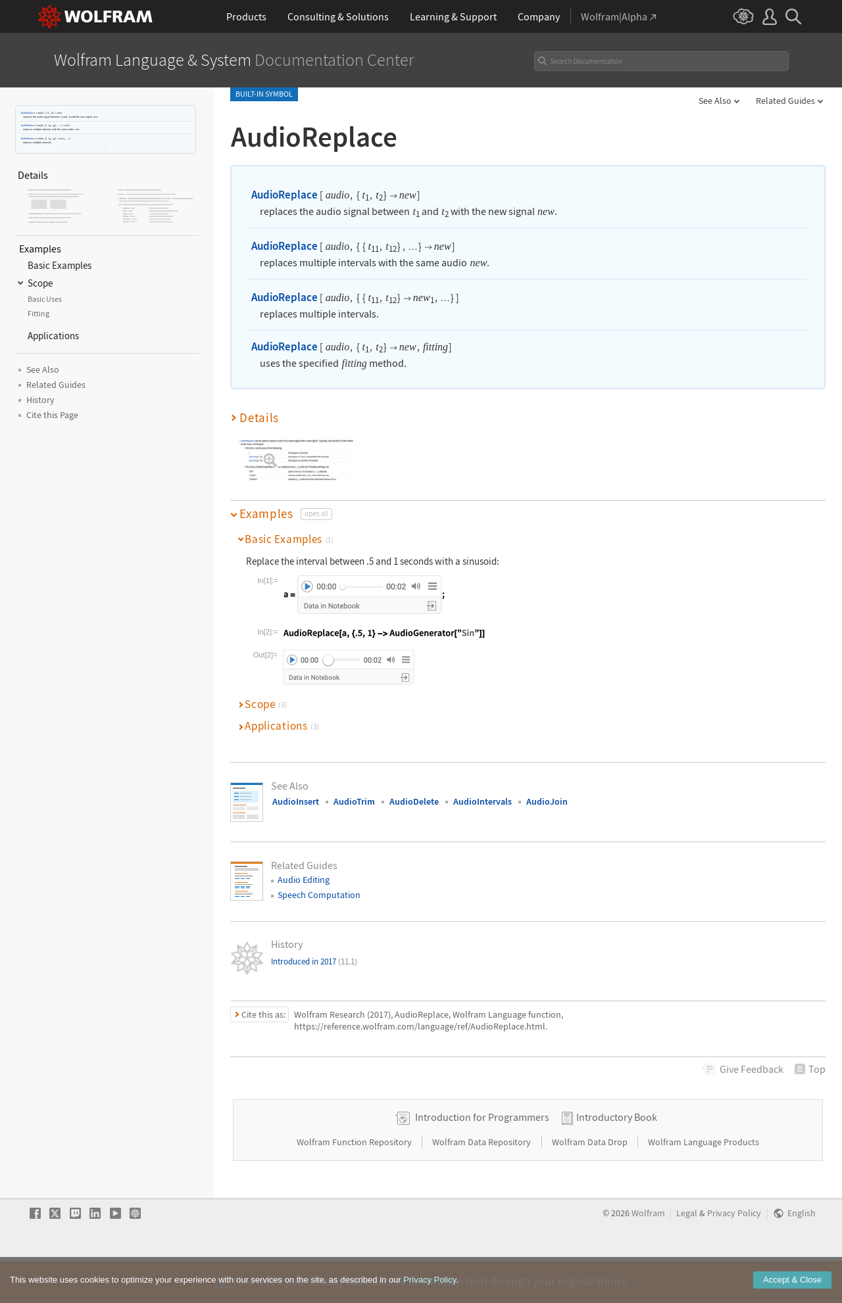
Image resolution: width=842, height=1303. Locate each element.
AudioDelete (414, 801)
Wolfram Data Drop (591, 1183)
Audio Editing (304, 880)
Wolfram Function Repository (355, 1183)
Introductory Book (616, 1158)
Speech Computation (319, 895)
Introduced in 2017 (314, 961)
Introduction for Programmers (482, 1158)
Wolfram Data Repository (482, 1183)
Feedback (751, 1069)
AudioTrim (354, 801)
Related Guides (785, 101)
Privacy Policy (734, 1254)
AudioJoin (547, 801)
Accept (792, 1280)
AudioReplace (28, 112)
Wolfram (648, 1254)
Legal (686, 1254)
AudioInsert (295, 801)
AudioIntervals (482, 801)
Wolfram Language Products (703, 1183)
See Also (715, 101)
